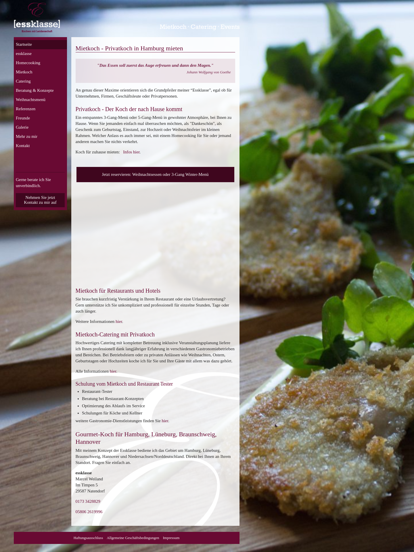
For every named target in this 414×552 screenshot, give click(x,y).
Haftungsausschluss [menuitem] (88, 538)
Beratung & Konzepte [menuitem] (35, 90)
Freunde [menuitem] (23, 118)
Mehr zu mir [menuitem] (26, 136)
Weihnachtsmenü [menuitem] (30, 99)
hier (119, 321)
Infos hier (131, 152)
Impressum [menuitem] (171, 538)
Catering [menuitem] (23, 81)
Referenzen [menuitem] (25, 108)
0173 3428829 (88, 501)
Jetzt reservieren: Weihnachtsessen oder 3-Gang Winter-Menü (155, 174)
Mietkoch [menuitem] (24, 72)
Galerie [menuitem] (22, 127)
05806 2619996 (89, 511)
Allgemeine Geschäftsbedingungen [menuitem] (133, 538)
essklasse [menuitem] (24, 53)
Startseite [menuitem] (24, 44)
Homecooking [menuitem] (28, 62)
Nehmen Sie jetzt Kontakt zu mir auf (40, 200)
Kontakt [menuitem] (23, 145)
